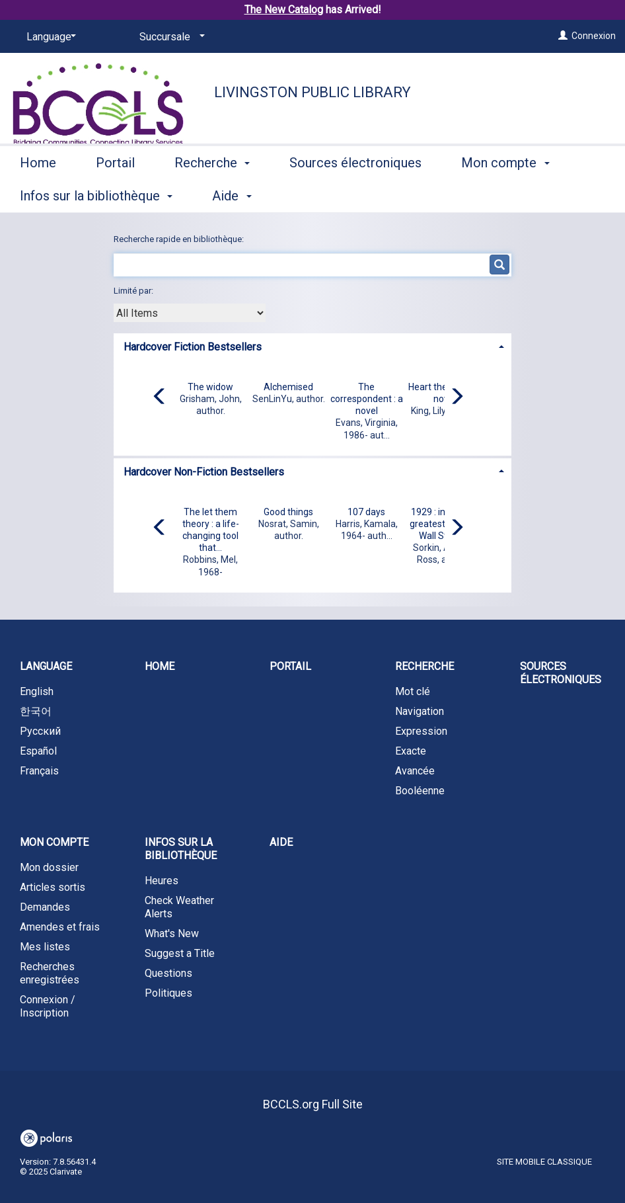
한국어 (36, 711)
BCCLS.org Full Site (313, 1104)
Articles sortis (52, 887)
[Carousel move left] (160, 397)
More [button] (487, 196)
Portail (115, 194)
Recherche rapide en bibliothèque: (180, 239)
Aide (281, 842)
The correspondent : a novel (366, 399)
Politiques (168, 993)
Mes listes (45, 946)
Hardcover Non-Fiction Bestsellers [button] (204, 472)
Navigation (419, 711)
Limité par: (134, 291)
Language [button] (46, 666)
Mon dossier (49, 867)
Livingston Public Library (312, 92)
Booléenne (420, 790)
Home (38, 194)
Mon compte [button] (54, 842)
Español (38, 751)
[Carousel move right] (456, 397)
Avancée (415, 771)
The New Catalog (283, 9)
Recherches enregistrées (49, 973)
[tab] (312, 345)
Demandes (45, 907)
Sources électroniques (355, 194)
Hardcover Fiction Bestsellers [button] (193, 347)
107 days (366, 512)
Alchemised (288, 387)
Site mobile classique (544, 1162)
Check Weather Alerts (179, 907)
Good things (288, 512)
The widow (210, 387)
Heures (161, 880)
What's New (172, 933)
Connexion (593, 35)
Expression (421, 731)
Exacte (410, 751)
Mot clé (412, 691)
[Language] (49, 37)
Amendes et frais (60, 927)
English (37, 691)
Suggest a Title (180, 953)
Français (39, 771)
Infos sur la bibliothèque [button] (181, 849)
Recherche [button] (212, 194)
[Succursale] (170, 37)
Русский (40, 731)
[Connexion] (563, 35)
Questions (168, 973)
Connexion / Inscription (47, 1006)
